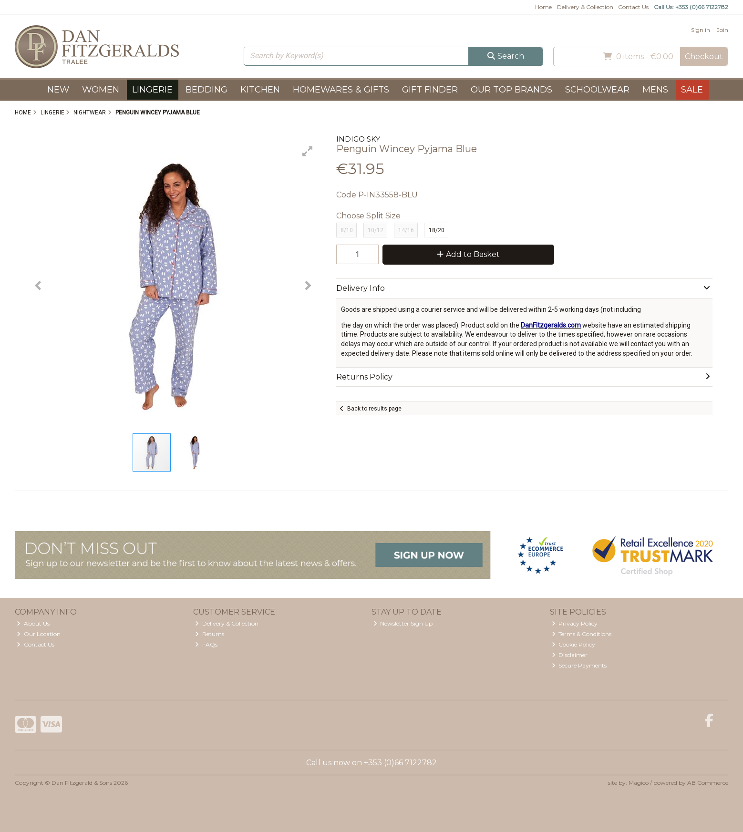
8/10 (347, 230)
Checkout (704, 56)
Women (100, 89)
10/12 (375, 230)
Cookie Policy (574, 644)
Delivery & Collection (585, 6)
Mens (655, 89)
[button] (307, 151)
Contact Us (633, 6)
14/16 (406, 230)
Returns (209, 633)
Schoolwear (597, 89)
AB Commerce (707, 782)
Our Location (39, 633)
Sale (692, 89)
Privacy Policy (575, 623)
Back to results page (374, 408)
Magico (639, 782)
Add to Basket (468, 254)
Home (543, 6)
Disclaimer (570, 654)
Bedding (206, 89)
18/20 (436, 230)
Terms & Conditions (582, 633)
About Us (33, 623)
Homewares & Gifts (341, 89)
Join (722, 29)
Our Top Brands (511, 89)
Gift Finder (430, 89)
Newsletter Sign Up (403, 623)
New (58, 89)
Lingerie (152, 89)
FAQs (206, 644)
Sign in (700, 29)
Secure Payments (579, 665)
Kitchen (260, 89)
